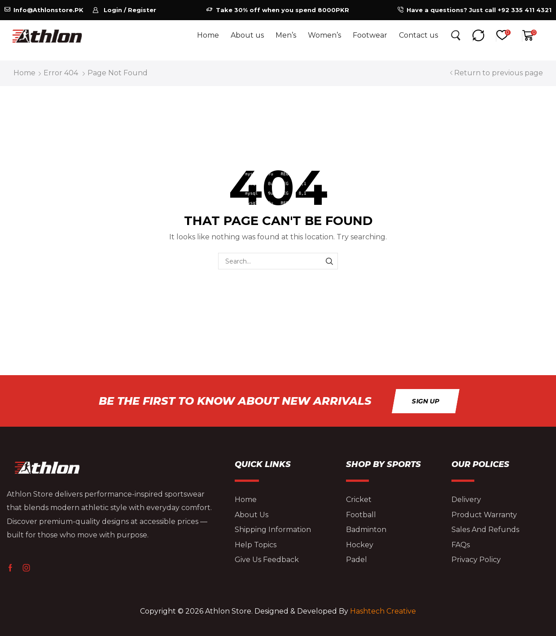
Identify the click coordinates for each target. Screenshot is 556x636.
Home (24, 73)
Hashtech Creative (383, 611)
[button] (124, 10)
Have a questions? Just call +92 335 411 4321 (479, 9)
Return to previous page (498, 73)
